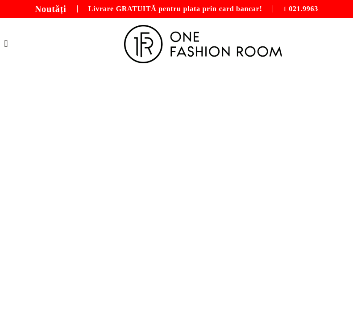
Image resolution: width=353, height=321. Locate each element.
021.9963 (303, 8)
